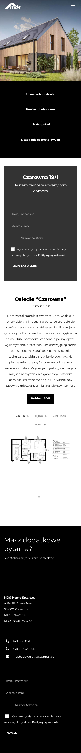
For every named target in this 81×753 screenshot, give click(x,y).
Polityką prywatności (51, 255)
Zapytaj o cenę (25, 265)
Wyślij (12, 732)
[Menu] (73, 6)
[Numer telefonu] (40, 238)
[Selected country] (13, 238)
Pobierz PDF (40, 398)
